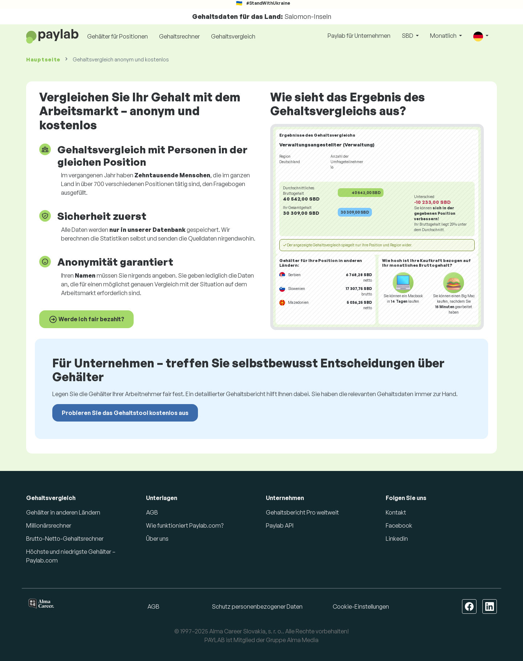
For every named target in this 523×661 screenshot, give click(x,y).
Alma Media (303, 640)
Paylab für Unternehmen (359, 35)
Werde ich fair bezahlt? (86, 319)
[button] (480, 36)
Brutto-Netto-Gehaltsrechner (65, 538)
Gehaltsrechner (179, 36)
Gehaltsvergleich (233, 36)
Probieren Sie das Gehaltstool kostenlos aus (125, 412)
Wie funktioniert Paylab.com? (184, 525)
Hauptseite (43, 59)
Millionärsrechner (48, 525)
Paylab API (279, 525)
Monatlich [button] (444, 35)
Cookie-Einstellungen (361, 606)
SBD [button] (408, 35)
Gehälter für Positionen (117, 36)
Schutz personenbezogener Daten (257, 606)
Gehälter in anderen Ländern (63, 512)
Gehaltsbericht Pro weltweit (302, 512)
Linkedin (397, 538)
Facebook (399, 525)
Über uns (157, 538)
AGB (152, 512)
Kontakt (396, 512)
